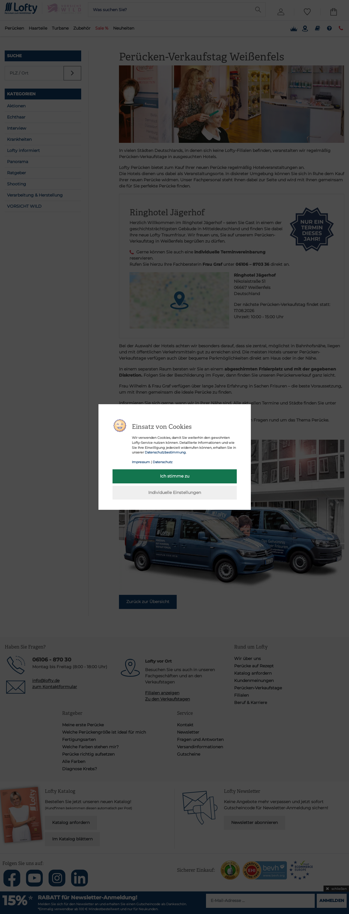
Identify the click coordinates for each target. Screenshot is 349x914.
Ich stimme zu (174, 476)
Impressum (141, 462)
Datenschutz (163, 462)
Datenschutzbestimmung (165, 452)
